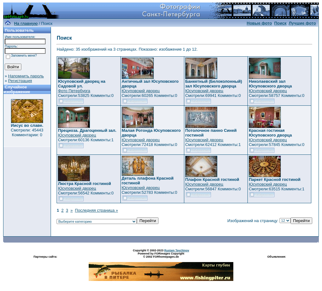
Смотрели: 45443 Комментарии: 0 (27, 132)
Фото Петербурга (74, 90)
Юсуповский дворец (141, 90)
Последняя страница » (96, 210)
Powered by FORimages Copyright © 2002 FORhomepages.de (161, 255)
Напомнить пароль (26, 76)
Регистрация (20, 80)
